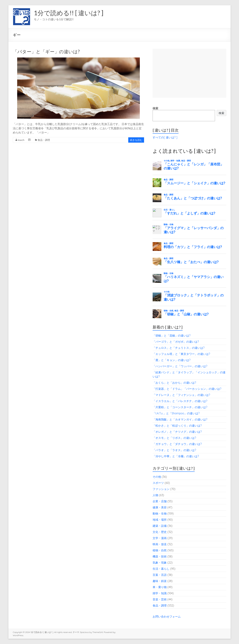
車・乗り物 (160, 587)
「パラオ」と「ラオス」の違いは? (174, 450)
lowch (21, 139)
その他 (157, 476)
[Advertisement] (189, 73)
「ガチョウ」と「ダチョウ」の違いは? (177, 444)
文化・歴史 (160, 532)
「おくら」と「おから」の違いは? (174, 382)
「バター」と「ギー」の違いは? (46, 51)
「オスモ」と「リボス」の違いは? (174, 438)
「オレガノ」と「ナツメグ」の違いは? (177, 431)
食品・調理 (44, 139)
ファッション (161, 489)
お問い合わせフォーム (167, 616)
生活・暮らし (161, 568)
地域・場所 (160, 519)
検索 (155, 108)
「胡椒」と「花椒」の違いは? (171, 335)
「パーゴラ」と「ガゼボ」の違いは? (176, 341)
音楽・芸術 (160, 599)
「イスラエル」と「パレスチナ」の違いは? (180, 401)
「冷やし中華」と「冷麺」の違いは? (176, 456)
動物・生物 (160, 513)
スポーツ (158, 483)
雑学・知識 (160, 593)
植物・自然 (160, 550)
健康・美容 (160, 507)
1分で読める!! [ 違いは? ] (68, 13)
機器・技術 (160, 556)
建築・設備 (160, 525)
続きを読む (136, 139)
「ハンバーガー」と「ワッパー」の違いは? (180, 366)
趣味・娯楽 (160, 581)
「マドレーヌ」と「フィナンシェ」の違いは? (181, 395)
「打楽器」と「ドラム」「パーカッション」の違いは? (187, 388)
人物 (155, 495)
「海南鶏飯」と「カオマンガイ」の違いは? (180, 419)
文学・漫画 (160, 538)
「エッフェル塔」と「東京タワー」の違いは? (181, 354)
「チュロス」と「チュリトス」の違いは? (178, 348)
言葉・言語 (160, 575)
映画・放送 (160, 544)
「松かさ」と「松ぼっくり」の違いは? (177, 425)
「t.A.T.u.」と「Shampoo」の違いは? (176, 413)
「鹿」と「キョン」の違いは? (171, 360)
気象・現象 (160, 562)
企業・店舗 (160, 501)
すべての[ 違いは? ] (165, 137)
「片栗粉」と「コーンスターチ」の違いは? (180, 407)
